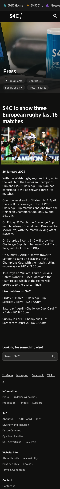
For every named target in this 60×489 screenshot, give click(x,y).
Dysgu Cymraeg (11, 430)
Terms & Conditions (13, 469)
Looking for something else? (22, 347)
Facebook (38, 375)
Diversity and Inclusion (15, 424)
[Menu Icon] (4, 16)
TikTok (51, 375)
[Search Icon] (55, 16)
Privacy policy (10, 464)
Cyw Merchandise (12, 436)
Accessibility (30, 458)
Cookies (27, 464)
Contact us (8, 486)
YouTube (7, 375)
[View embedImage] (30, 146)
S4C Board (25, 419)
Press (5, 397)
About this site (10, 458)
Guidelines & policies (24, 397)
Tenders (23, 402)
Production (9, 402)
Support (37, 402)
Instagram (22, 375)
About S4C (8, 419)
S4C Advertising (11, 442)
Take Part (30, 442)
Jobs (38, 419)
